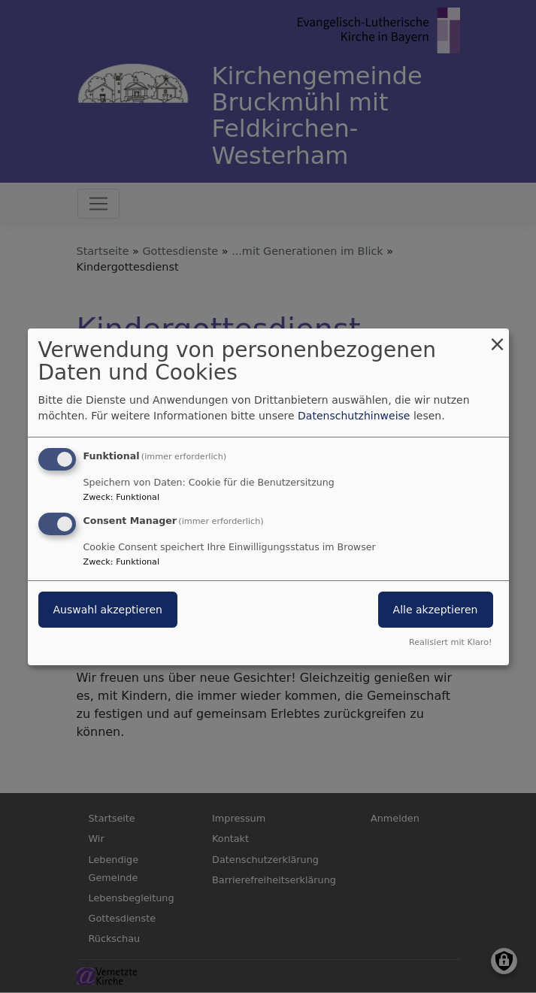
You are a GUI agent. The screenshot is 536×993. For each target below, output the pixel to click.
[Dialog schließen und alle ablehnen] (497, 337)
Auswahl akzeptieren (107, 610)
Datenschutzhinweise (354, 416)
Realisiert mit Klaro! (450, 642)
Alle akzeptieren (435, 610)
